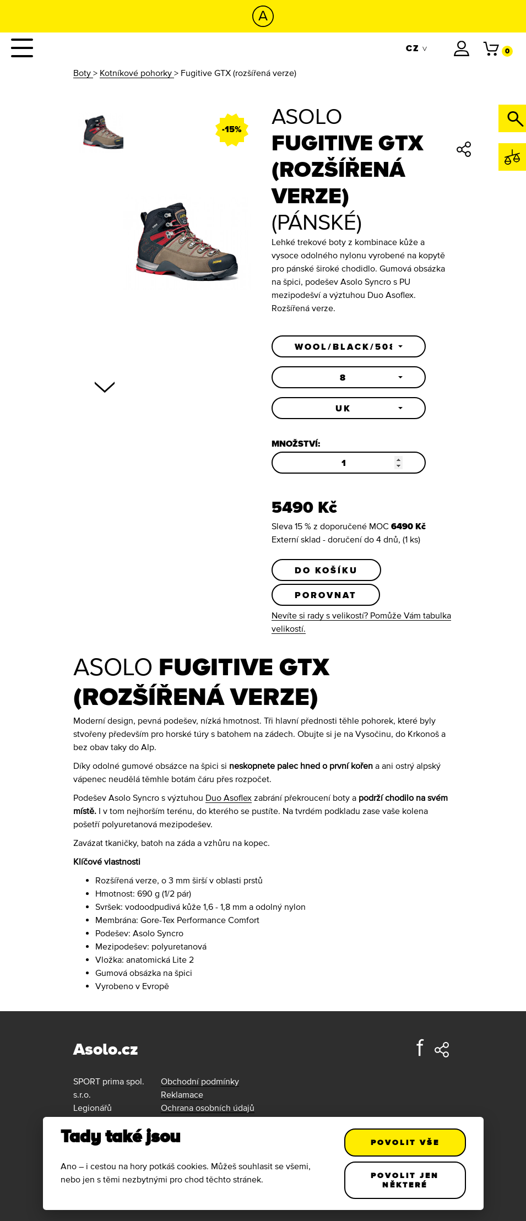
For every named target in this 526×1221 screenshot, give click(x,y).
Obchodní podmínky (200, 1081)
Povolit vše (405, 1142)
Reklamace (182, 1094)
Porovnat (326, 595)
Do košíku (326, 570)
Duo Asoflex (228, 797)
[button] (349, 346)
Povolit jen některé (405, 1180)
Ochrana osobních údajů (207, 1108)
